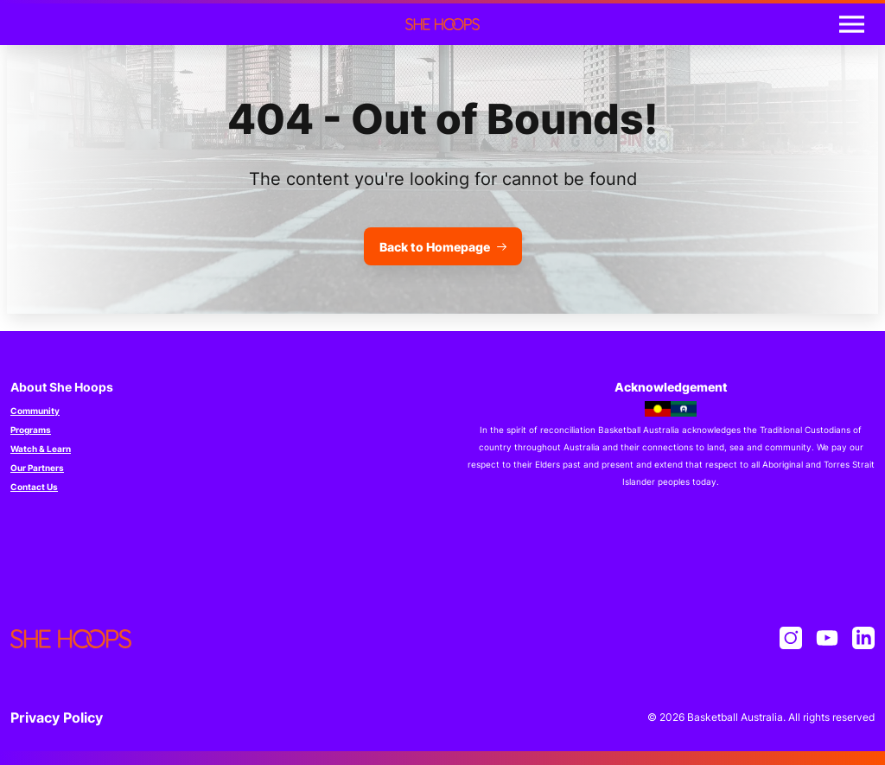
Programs (30, 429)
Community (35, 410)
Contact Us (34, 486)
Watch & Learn (40, 448)
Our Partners (37, 467)
